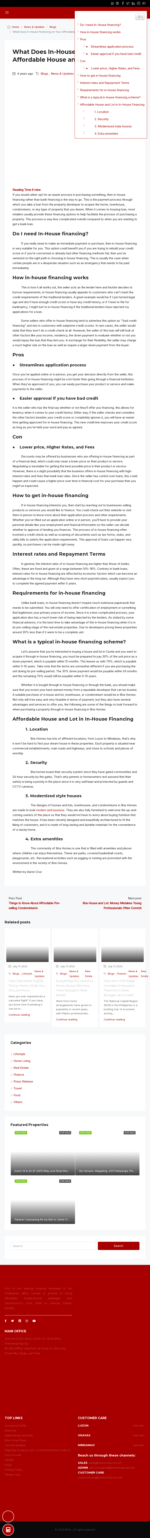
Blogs (53, 26)
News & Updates (34, 26)
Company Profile (15, 1425)
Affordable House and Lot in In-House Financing (112, 104)
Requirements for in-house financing (104, 90)
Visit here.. (139, 1425)
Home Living (21, 1061)
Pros (83, 39)
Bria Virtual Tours (15, 1440)
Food (16, 1095)
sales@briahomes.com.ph (105, 1463)
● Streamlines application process (110, 46)
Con (83, 61)
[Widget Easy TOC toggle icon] (140, 16)
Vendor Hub (12, 1474)
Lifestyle (27, 973)
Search (118, 1246)
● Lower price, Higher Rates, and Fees (113, 68)
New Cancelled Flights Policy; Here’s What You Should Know (27, 985)
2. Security (97, 119)
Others (17, 1102)
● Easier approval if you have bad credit (113, 54)
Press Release (23, 1081)
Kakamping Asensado (19, 1435)
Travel (17, 1088)
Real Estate (88, 974)
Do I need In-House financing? (100, 25)
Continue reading (19, 1014)
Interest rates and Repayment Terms (104, 83)
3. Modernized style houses (109, 126)
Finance (121, 973)
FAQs (8, 1464)
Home (15, 26)
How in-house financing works (100, 32)
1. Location (97, 112)
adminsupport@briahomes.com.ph (112, 1467)
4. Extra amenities (102, 133)
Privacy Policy (13, 1469)
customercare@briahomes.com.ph (100, 1477)
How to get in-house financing (100, 75)
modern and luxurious (50, 810)
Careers (9, 1460)
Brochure (10, 1430)
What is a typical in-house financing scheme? (110, 97)
